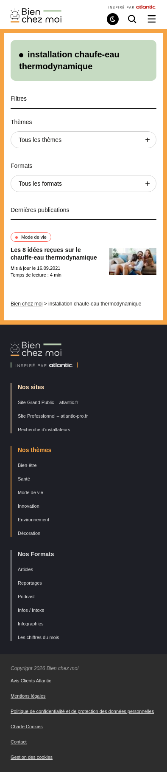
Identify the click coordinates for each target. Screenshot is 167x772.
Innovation (28, 506)
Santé (24, 478)
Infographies (31, 623)
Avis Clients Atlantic (31, 680)
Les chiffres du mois (38, 637)
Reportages (30, 582)
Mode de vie (34, 237)
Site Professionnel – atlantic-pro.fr (53, 416)
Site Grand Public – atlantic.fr (48, 402)
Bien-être (27, 465)
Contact (19, 741)
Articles (25, 569)
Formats (21, 165)
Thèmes (21, 122)
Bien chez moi (26, 304)
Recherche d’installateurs (44, 429)
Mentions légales (28, 695)
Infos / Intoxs (31, 610)
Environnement (33, 519)
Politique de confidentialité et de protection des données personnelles (82, 711)
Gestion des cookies (32, 757)
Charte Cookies (27, 726)
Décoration (29, 533)
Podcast (26, 596)
